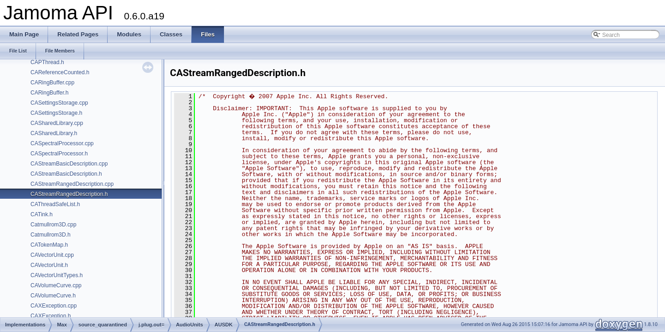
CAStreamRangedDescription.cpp (72, 184)
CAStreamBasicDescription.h (66, 174)
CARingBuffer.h (49, 92)
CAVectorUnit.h (49, 265)
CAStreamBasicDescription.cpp (69, 163)
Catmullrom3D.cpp (53, 224)
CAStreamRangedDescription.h (69, 194)
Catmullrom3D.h (50, 234)
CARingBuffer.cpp (52, 82)
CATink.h (41, 214)
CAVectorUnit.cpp (52, 255)
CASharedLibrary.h (53, 133)
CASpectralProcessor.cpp (62, 143)
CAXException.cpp (53, 305)
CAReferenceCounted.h (59, 72)
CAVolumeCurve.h (53, 295)
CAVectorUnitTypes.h (56, 275)
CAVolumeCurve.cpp (56, 285)
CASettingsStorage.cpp (59, 103)
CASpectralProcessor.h (59, 153)
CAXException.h (50, 316)
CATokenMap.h (49, 245)
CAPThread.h (47, 62)
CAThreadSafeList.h (55, 204)
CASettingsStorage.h (56, 113)
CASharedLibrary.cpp (56, 123)
